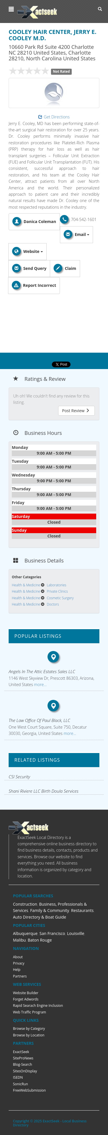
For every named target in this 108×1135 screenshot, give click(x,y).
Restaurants (82, 910)
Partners (20, 976)
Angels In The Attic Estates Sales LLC (42, 671)
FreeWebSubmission (29, 1090)
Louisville (75, 933)
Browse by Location (28, 1035)
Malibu (19, 940)
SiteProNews (23, 1058)
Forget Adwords (25, 999)
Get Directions (54, 117)
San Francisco (52, 933)
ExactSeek (21, 1051)
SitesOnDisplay (25, 1071)
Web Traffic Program (29, 1012)
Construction (25, 904)
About (18, 957)
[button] (12, 9)
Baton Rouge (40, 940)
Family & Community (49, 910)
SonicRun (20, 1084)
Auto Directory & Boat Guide (39, 917)
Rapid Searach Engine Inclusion (38, 1005)
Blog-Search (22, 1064)
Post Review (76, 410)
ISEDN (18, 1077)
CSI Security (19, 776)
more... (39, 684)
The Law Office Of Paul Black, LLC (39, 720)
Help (16, 969)
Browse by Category (29, 1028)
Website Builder (25, 992)
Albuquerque (25, 933)
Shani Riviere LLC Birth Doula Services (43, 791)
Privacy (18, 963)
